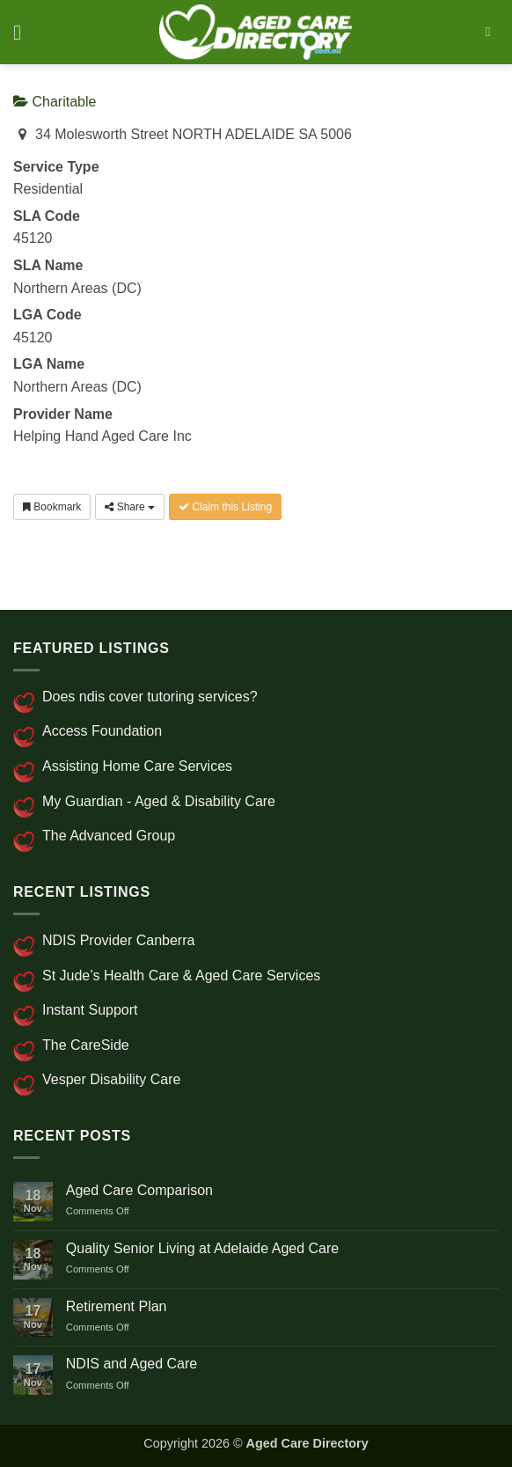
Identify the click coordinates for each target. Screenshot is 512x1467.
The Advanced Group (108, 835)
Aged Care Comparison (139, 1190)
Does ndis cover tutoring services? (150, 696)
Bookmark (52, 507)
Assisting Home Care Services (137, 766)
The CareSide (85, 1045)
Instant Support (90, 1009)
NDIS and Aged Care (131, 1363)
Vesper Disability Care (111, 1079)
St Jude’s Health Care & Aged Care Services (181, 975)
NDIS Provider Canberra (118, 940)
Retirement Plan (116, 1306)
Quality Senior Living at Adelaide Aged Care (202, 1248)
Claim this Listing (225, 507)
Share (130, 507)
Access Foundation (102, 730)
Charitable (54, 101)
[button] (23, 32)
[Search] (492, 31)
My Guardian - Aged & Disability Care (158, 801)
